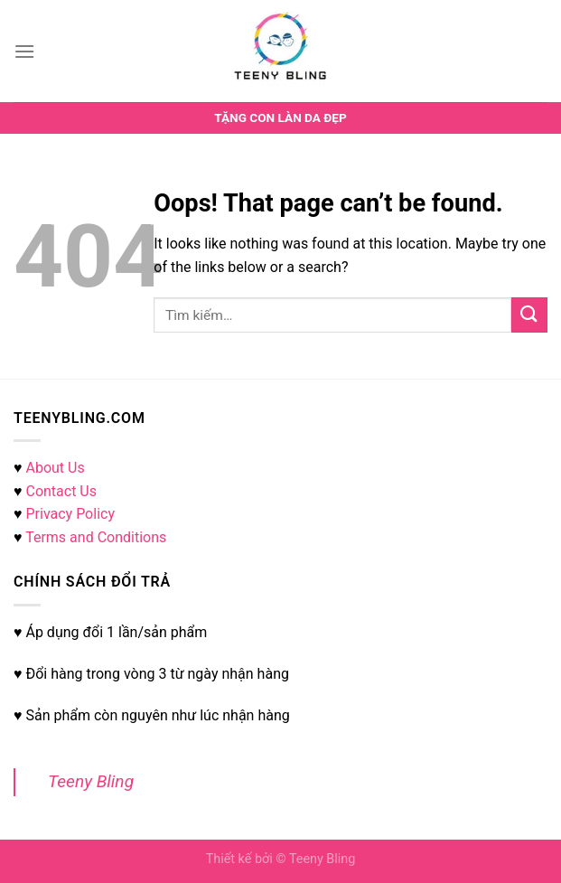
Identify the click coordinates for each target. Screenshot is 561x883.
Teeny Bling (91, 781)
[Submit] (529, 315)
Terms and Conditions (95, 537)
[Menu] (24, 51)
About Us (54, 467)
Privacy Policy (70, 513)
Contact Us (61, 491)
